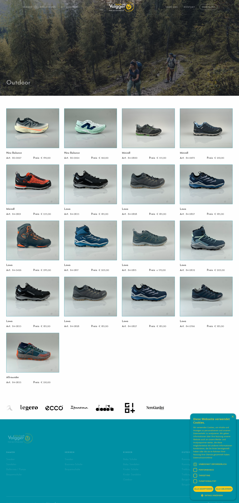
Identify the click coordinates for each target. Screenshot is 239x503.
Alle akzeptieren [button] (203, 489)
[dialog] (213, 456)
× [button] (232, 417)
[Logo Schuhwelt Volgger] (121, 7)
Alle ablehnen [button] (224, 489)
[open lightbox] (32, 128)
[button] (29, 7)
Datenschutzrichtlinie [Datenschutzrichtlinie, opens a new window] (202, 457)
